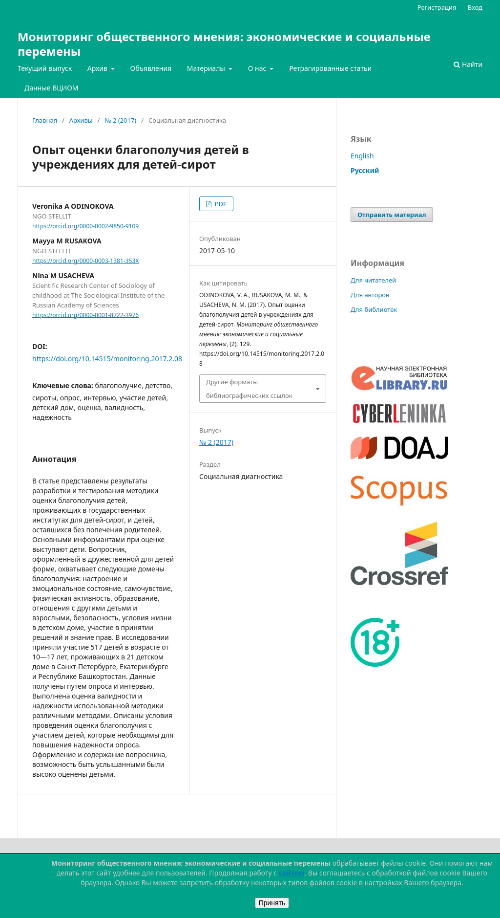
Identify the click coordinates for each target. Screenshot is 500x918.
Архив (98, 68)
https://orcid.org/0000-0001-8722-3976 (85, 314)
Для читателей (373, 280)
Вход (475, 7)
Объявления (150, 68)
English (362, 155)
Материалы (207, 68)
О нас (258, 68)
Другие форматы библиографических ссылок (249, 388)
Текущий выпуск (45, 68)
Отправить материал (391, 214)
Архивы (81, 120)
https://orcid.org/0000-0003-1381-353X (85, 261)
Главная (44, 120)
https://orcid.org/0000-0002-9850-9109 (85, 226)
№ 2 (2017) (120, 120)
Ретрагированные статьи (330, 68)
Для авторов (370, 294)
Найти (468, 64)
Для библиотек (374, 309)
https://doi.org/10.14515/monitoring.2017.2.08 (107, 358)
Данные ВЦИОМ (51, 87)
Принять (272, 903)
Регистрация (437, 7)
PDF (219, 203)
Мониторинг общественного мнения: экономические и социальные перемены (224, 43)
